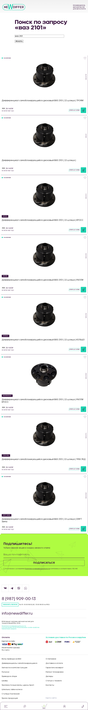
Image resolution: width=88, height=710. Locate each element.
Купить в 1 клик (74, 110)
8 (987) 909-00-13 (19, 599)
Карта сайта (51, 698)
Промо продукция (10, 698)
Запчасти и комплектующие (14, 668)
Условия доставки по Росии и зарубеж (66, 637)
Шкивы (5, 681)
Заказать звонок (10, 604)
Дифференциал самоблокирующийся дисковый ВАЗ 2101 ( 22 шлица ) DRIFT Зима (42, 520)
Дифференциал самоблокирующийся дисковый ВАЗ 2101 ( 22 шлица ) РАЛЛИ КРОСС (42, 401)
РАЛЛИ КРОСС (7, 395)
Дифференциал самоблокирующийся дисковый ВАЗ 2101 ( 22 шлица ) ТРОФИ (42, 101)
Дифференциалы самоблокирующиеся (19, 663)
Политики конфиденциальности (37, 568)
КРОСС (5, 216)
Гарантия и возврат (55, 668)
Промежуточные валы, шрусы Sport (18, 685)
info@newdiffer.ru (17, 613)
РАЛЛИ (5, 276)
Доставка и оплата (54, 663)
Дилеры (49, 676)
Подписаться (44, 562)
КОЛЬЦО (5, 335)
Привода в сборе (9, 676)
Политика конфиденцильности (14, 626)
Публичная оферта (9, 629)
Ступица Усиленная (11, 694)
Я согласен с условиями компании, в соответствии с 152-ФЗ (41, 568)
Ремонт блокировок (55, 672)
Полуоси (5, 672)
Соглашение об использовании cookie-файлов (20, 627)
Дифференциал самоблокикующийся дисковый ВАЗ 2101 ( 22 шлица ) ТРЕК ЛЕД (44, 459)
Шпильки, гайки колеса (12, 689)
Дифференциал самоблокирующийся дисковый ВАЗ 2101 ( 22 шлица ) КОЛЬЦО (43, 340)
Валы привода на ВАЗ (11, 659)
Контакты (50, 685)
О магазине (51, 659)
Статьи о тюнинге (54, 681)
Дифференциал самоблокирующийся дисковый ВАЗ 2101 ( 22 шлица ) (39, 160)
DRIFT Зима (6, 515)
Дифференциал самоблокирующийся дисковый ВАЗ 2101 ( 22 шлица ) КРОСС (42, 220)
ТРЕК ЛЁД (6, 455)
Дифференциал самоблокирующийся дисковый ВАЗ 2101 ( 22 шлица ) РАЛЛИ (42, 280)
